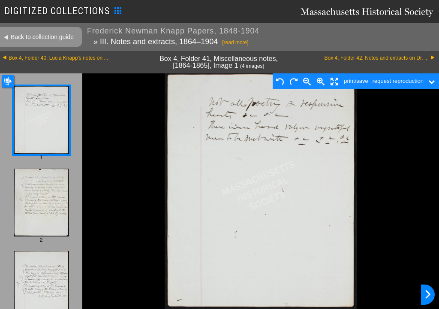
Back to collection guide (42, 36)
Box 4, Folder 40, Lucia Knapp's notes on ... (58, 58)
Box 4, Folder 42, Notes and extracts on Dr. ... (377, 58)
